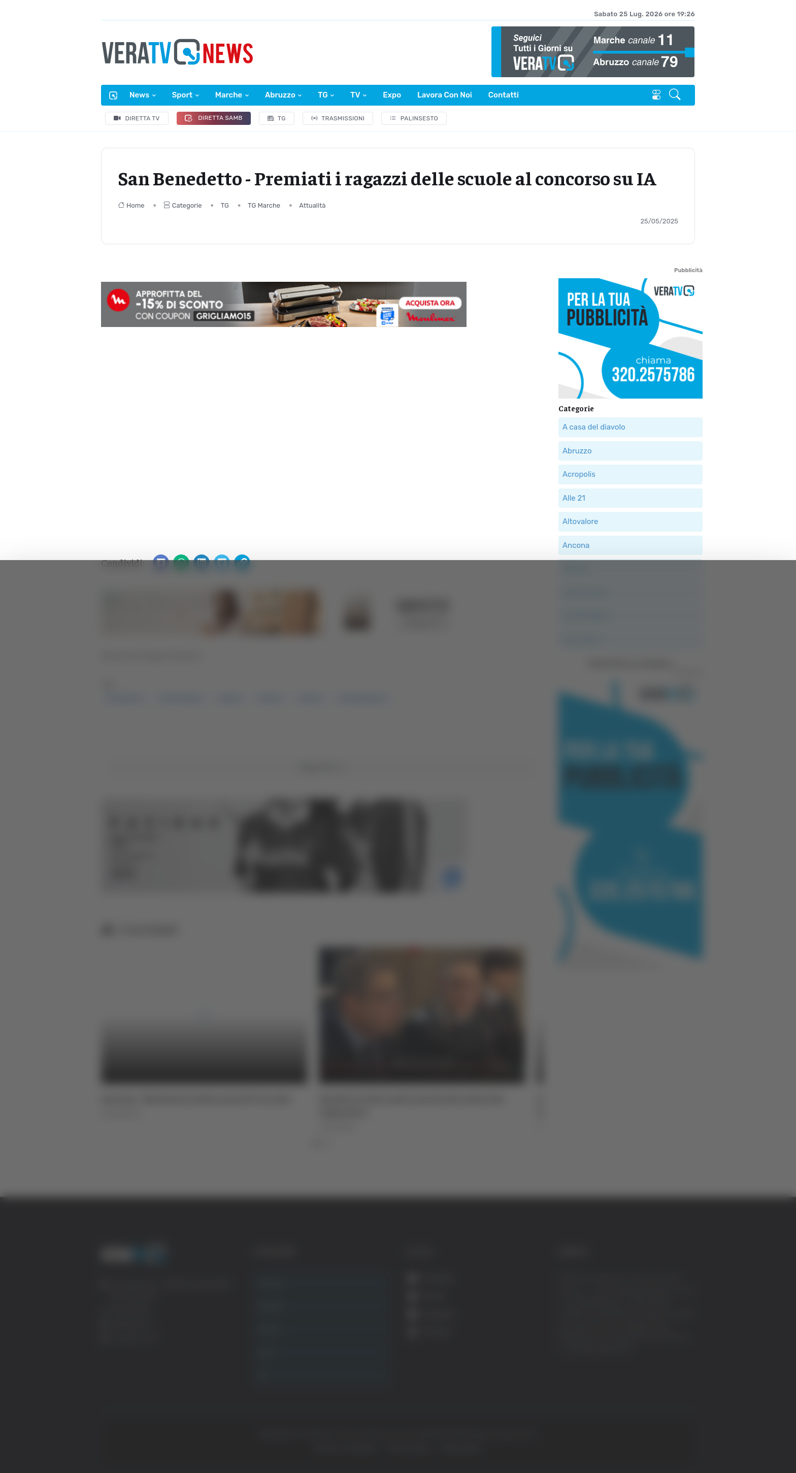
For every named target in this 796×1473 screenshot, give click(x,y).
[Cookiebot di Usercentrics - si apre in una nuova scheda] (86, 1437)
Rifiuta (683, 1416)
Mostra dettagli (180, 1436)
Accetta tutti (683, 1350)
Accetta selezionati (682, 1383)
